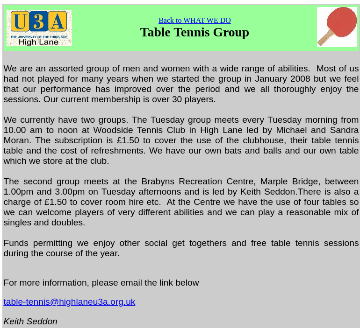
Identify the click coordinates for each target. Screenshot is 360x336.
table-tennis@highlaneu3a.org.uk (70, 302)
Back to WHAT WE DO (194, 20)
